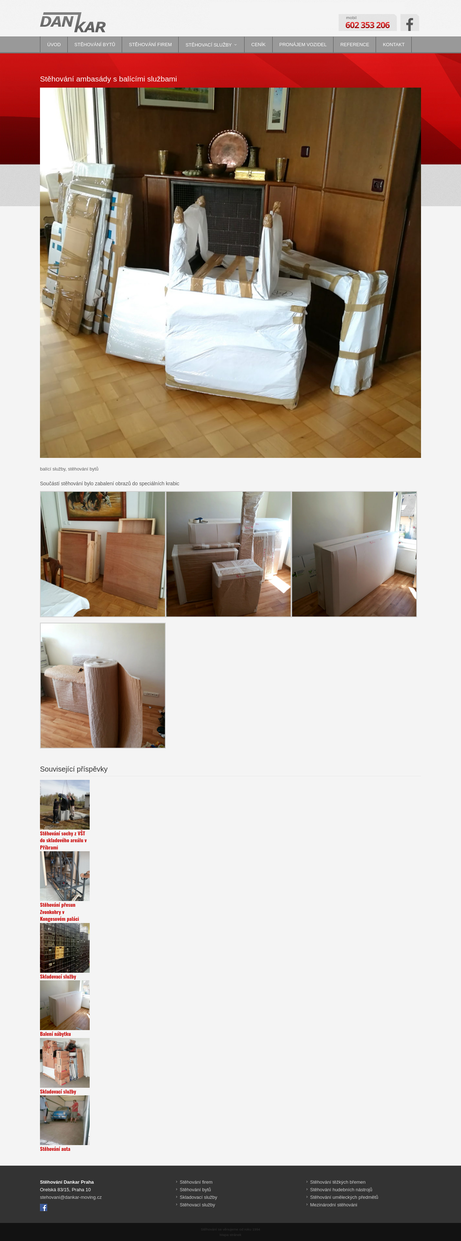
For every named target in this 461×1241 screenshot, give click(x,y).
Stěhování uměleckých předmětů (344, 1197)
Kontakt (393, 44)
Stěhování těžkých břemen (338, 1182)
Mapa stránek (230, 1235)
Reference (354, 44)
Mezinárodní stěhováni (333, 1204)
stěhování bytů (83, 469)
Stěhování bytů (95, 44)
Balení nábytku (55, 1033)
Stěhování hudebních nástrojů (341, 1189)
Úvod (54, 44)
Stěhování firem (150, 44)
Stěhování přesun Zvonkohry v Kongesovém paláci (59, 911)
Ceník (258, 44)
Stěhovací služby (208, 45)
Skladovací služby (58, 976)
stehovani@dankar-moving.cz (71, 1197)
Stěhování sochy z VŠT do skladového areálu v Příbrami (63, 840)
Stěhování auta (55, 1148)
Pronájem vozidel (303, 44)
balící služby (53, 469)
